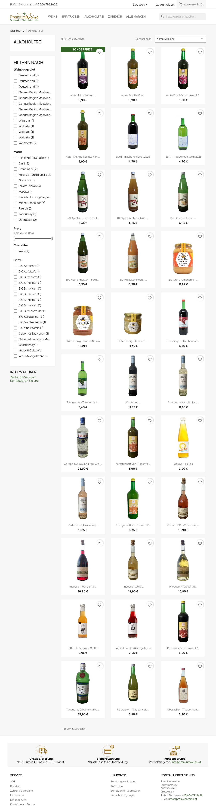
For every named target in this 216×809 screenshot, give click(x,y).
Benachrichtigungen (123, 795)
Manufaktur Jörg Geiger (35, 197)
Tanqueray (28, 214)
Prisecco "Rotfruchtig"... (83, 586)
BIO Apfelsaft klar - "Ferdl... (83, 218)
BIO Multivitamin (31, 328)
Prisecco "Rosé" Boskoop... (183, 525)
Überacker (28, 220)
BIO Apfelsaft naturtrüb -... (133, 218)
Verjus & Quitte (30, 350)
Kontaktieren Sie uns (24, 381)
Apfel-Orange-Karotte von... (83, 156)
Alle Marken (136, 16)
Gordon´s (27, 180)
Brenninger (28, 169)
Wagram (26, 120)
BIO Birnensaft (30, 277)
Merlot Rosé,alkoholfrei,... (82, 525)
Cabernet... (133, 402)
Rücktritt (15, 786)
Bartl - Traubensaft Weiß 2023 (183, 156)
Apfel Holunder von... (82, 95)
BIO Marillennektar (32, 322)
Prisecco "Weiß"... (133, 586)
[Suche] (182, 16)
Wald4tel (26, 126)
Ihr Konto (118, 775)
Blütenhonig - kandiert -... (133, 341)
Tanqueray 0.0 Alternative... (83, 709)
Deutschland (29, 75)
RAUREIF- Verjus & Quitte (83, 648)
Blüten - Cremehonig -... (183, 279)
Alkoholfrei (94, 16)
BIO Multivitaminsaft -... (133, 279)
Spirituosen (70, 16)
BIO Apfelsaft (29, 266)
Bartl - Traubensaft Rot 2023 (133, 156)
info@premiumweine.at (186, 762)
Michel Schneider (32, 203)
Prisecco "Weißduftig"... (183, 586)
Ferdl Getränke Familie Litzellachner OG (35, 175)
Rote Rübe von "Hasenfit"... (183, 648)
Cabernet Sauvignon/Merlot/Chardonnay (35, 339)
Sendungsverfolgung (123, 781)
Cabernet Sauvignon (34, 333)
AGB (12, 781)
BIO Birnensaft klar (33, 311)
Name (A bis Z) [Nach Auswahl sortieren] (180, 39)
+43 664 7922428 (45, 4)
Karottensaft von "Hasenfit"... (133, 463)
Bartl (24, 163)
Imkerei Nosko (30, 186)
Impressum (17, 795)
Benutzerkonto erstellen (126, 790)
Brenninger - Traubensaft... (183, 341)
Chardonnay (29, 345)
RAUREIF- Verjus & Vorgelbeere (133, 648)
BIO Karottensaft (31, 317)
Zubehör (115, 16)
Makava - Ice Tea (183, 463)
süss (24, 251)
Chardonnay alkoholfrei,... (183, 402)
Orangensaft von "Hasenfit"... (133, 525)
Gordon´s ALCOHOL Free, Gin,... (83, 463)
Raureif (26, 208)
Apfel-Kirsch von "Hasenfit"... (183, 95)
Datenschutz (18, 799)
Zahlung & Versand (23, 377)
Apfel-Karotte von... (133, 95)
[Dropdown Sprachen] (140, 5)
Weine (52, 16)
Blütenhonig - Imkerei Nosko (83, 341)
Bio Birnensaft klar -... (183, 218)
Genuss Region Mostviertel (35, 92)
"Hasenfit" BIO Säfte (34, 158)
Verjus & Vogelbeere (33, 356)
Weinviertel (28, 143)
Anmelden (117, 786)
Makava (26, 191)
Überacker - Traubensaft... (133, 709)
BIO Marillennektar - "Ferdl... (82, 279)
